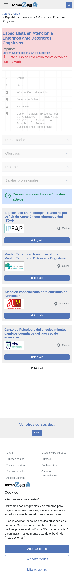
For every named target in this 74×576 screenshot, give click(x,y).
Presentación (15, 140)
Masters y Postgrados (53, 452)
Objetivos (12, 153)
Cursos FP (47, 459)
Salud (37, 432)
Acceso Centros (15, 477)
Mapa (9, 452)
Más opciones (37, 569)
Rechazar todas (37, 559)
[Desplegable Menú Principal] (6, 4)
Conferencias (49, 465)
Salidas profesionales (21, 180)
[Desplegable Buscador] (69, 5)
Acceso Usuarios (16, 471)
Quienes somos (15, 459)
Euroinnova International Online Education (27, 52)
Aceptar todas (37, 549)
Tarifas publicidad (16, 465)
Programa (13, 167)
